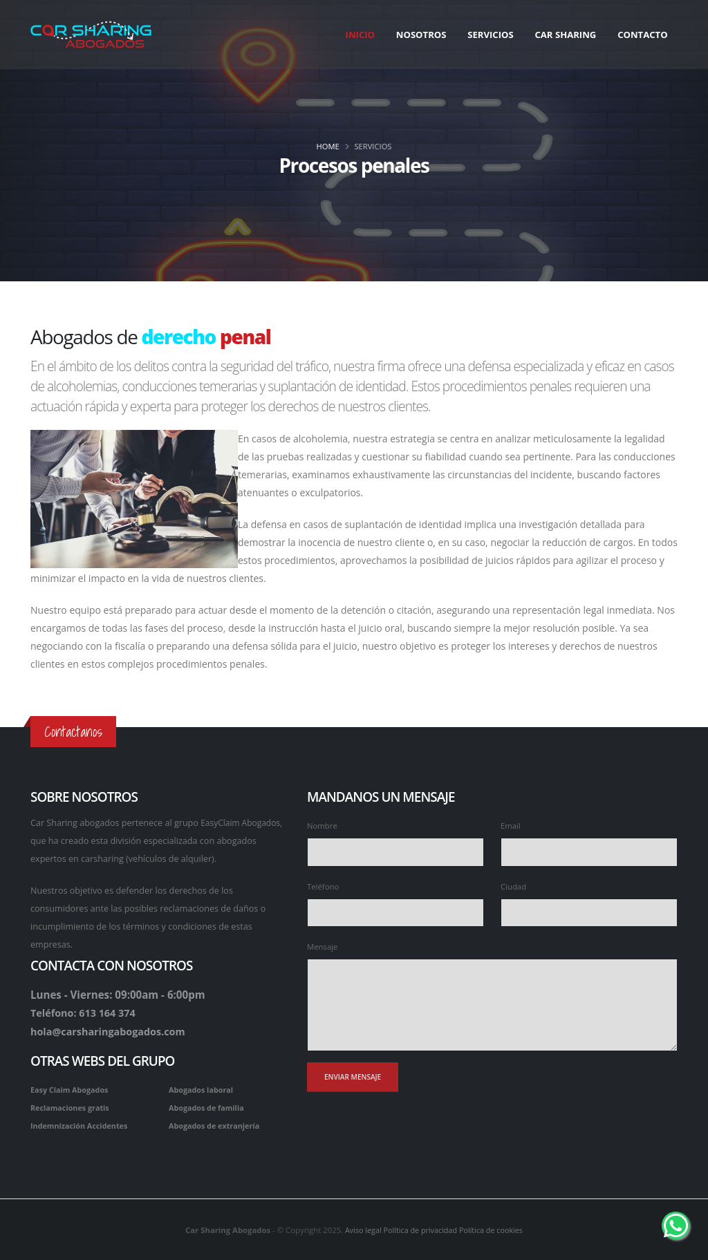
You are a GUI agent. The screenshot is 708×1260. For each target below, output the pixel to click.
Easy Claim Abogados (71, 1088)
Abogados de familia (208, 1106)
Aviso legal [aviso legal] (359, 1228)
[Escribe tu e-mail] (589, 852)
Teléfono (323, 886)
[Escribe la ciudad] (589, 913)
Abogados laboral (202, 1088)
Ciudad (513, 886)
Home (328, 146)
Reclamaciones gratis (71, 1106)
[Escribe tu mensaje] (492, 1005)
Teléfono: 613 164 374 (85, 1012)
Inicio (360, 34)
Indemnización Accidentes (81, 1124)
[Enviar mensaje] (352, 1077)
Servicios (490, 34)
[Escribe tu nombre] (395, 852)
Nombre (322, 825)
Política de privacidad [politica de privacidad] (419, 1228)
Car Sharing (565, 34)
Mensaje (322, 946)
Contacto (642, 34)
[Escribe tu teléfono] (395, 913)
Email (511, 825)
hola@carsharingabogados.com (111, 1030)
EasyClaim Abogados (242, 823)
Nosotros (421, 34)
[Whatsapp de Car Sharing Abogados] (675, 1225)
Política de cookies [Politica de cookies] (494, 1228)
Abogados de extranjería (216, 1124)
